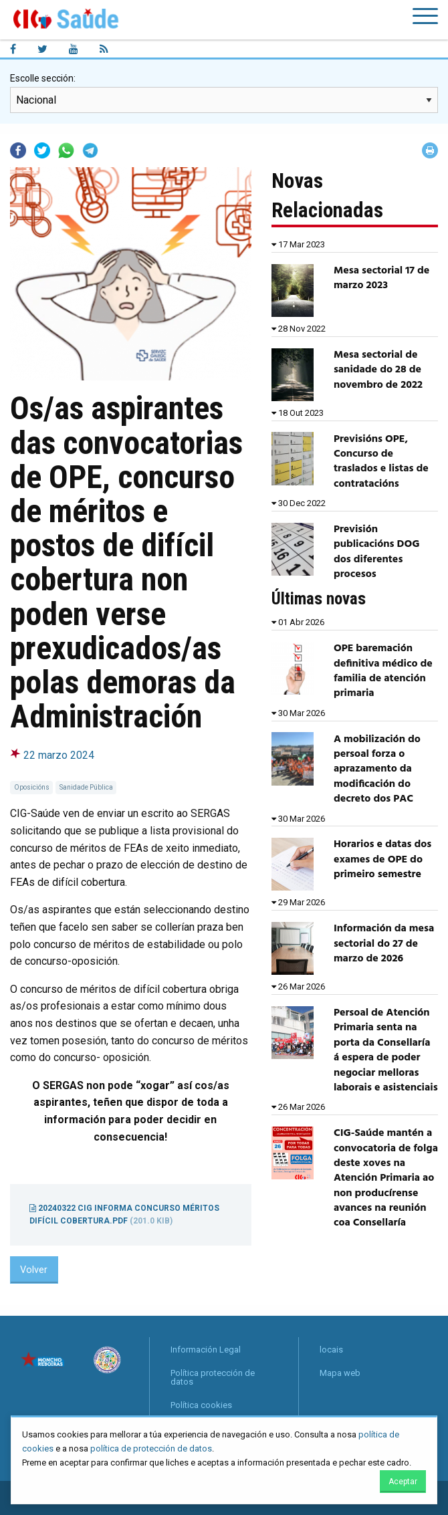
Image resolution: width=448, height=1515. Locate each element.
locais (331, 1350)
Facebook (18, 150)
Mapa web (340, 1373)
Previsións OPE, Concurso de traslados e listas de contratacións (381, 462)
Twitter (42, 150)
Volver (33, 1270)
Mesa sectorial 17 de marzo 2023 (381, 278)
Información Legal (206, 1350)
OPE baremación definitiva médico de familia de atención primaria (383, 671)
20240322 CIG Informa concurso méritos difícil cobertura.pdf (124, 1214)
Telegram (90, 150)
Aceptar (402, 1481)
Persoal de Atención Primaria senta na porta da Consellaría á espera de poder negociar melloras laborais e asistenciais (386, 1050)
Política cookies (201, 1405)
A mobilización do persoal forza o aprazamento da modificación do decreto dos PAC (377, 769)
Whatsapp (66, 150)
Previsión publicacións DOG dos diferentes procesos (377, 552)
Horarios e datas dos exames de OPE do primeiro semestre (382, 859)
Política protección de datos (213, 1377)
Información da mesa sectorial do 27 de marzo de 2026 (384, 943)
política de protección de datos (151, 1448)
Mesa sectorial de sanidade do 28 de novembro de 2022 (378, 370)
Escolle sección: (43, 78)
